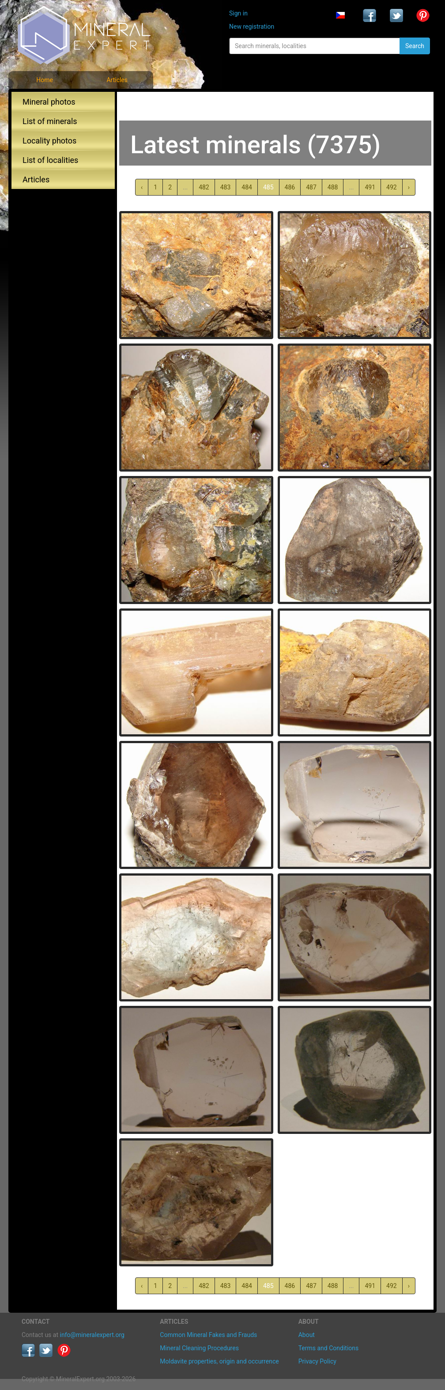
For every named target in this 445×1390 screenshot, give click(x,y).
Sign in (238, 13)
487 (311, 187)
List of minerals (50, 121)
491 (370, 187)
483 (225, 187)
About (306, 1334)
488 (333, 187)
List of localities (50, 160)
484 (246, 187)
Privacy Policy (317, 1361)
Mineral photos (49, 101)
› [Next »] (409, 187)
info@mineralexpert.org (92, 1334)
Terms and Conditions (328, 1348)
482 (204, 187)
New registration (251, 26)
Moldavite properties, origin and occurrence (219, 1361)
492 (391, 187)
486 (290, 187)
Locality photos (49, 140)
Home (44, 79)
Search (414, 45)
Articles (117, 79)
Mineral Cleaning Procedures (199, 1348)
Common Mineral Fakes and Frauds (208, 1334)
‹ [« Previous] (142, 187)
